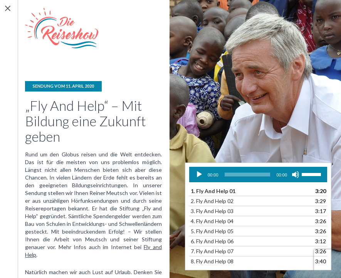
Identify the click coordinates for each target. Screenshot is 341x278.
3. (212, 211)
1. (213, 191)
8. (212, 261)
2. (212, 201)
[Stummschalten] (295, 174)
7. (212, 251)
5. (212, 231)
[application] (258, 174)
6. (212, 241)
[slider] (247, 174)
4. (212, 221)
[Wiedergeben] (199, 174)
